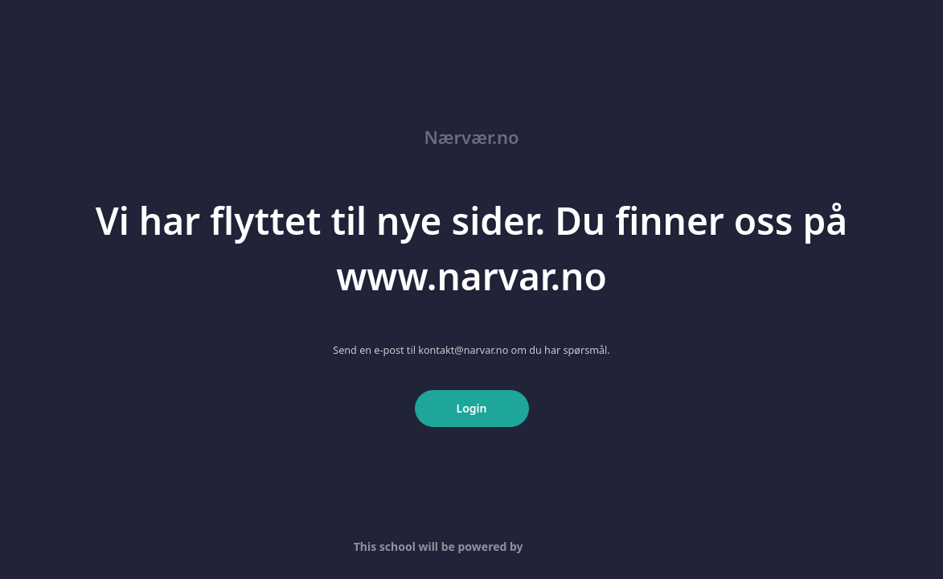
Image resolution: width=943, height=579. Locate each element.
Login (472, 408)
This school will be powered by (471, 546)
